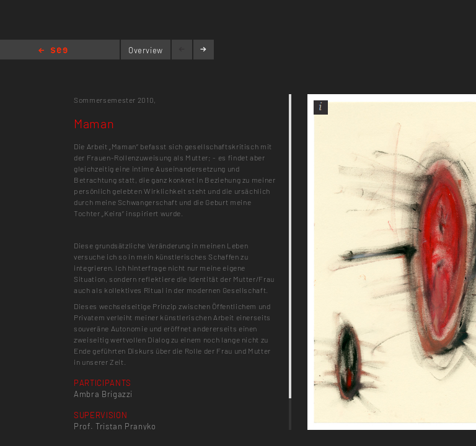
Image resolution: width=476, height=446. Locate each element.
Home (53, 51)
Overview (145, 50)
